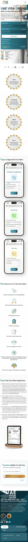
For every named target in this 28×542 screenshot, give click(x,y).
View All (22, 480)
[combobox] (14, 25)
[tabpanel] (14, 536)
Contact (18, 535)
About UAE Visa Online (8, 535)
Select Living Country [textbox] (6, 31)
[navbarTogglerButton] (25, 2)
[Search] (15, 471)
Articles (5, 538)
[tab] (4, 526)
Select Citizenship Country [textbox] (7, 25)
